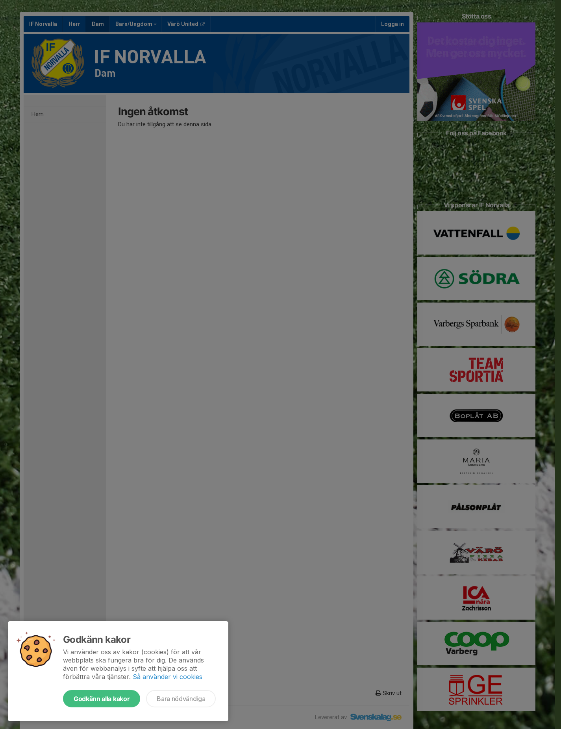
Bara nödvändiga (181, 699)
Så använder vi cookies (167, 677)
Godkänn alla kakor (102, 699)
